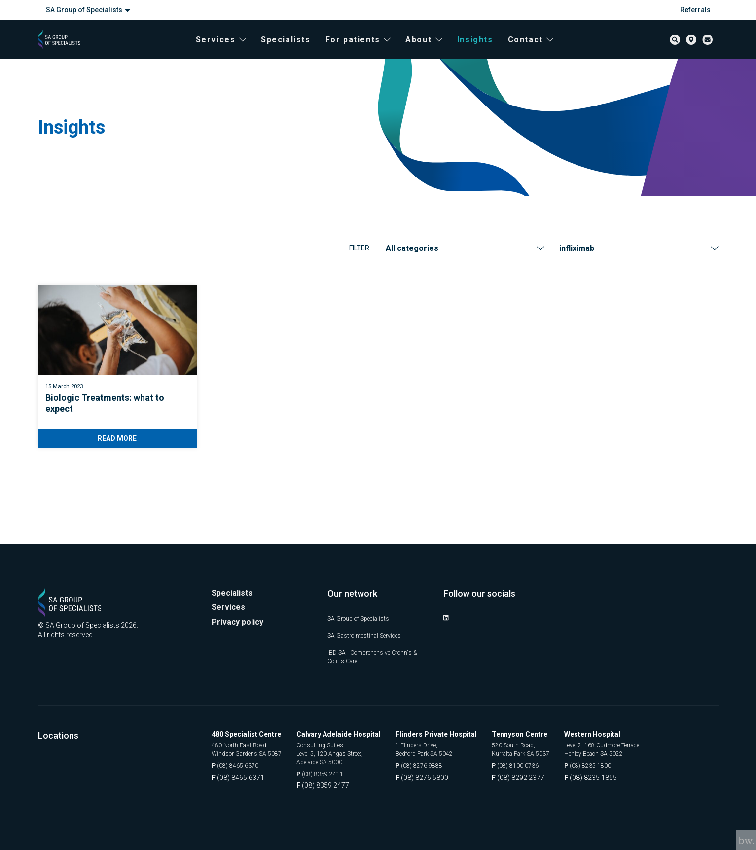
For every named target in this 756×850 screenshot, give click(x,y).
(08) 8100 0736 (531, 764)
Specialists (294, 49)
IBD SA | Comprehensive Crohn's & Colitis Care (377, 652)
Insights (484, 49)
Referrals (695, 10)
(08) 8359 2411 (335, 774)
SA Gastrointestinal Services (371, 631)
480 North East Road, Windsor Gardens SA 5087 (253, 747)
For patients (366, 49)
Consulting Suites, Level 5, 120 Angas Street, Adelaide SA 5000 (348, 751)
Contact (539, 49)
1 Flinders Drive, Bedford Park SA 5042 (442, 747)
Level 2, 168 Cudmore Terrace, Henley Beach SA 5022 (633, 747)
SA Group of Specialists (88, 10)
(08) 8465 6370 (238, 764)
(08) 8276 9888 (435, 764)
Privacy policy (240, 620)
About (432, 49)
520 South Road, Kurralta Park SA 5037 (538, 747)
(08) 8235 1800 (614, 764)
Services (229, 49)
